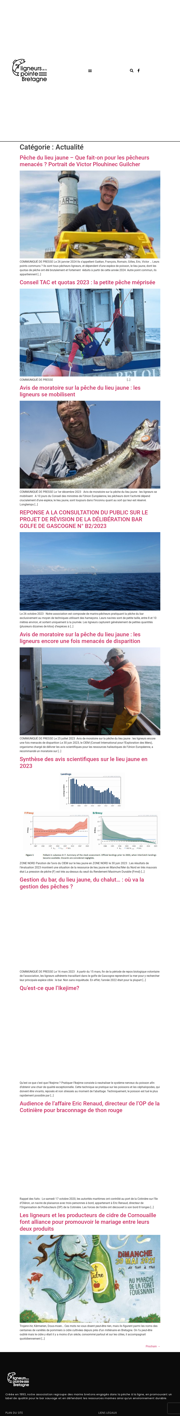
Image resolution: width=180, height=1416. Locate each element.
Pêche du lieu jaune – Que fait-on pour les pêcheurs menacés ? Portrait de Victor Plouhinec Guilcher (84, 161)
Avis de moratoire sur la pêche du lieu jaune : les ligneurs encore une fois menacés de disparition (80, 637)
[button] (90, 71)
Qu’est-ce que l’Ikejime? (49, 988)
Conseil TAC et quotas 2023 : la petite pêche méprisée (87, 282)
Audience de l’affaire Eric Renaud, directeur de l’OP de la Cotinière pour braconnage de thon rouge (90, 1106)
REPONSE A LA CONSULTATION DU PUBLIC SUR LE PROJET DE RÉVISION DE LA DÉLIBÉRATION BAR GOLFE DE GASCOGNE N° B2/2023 (84, 519)
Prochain (153, 1346)
